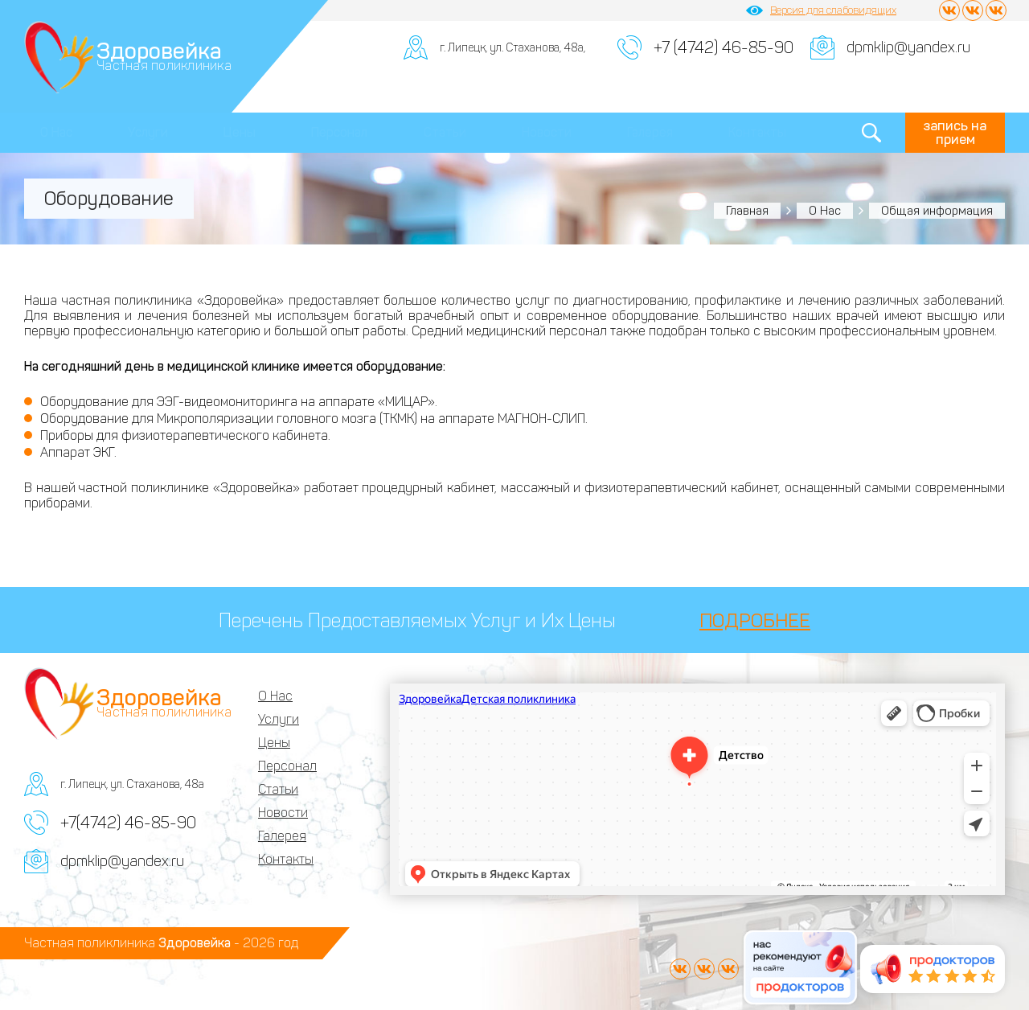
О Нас (56, 132)
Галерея (650, 132)
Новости (547, 132)
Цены (239, 132)
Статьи (445, 132)
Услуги (148, 132)
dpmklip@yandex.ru (908, 47)
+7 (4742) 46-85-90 (723, 47)
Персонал (339, 132)
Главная (747, 210)
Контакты (757, 132)
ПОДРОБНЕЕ (754, 620)
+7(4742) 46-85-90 (128, 822)
